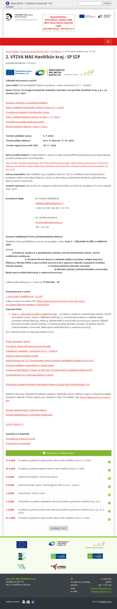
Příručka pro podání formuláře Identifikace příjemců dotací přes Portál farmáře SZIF (48, 384)
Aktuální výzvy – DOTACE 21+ (58, 28)
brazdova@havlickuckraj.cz (49, 222)
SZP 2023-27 (55, 51)
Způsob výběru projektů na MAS (22, 355)
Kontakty (10, 6)
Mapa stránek (17, 3)
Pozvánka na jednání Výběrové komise (25, 121)
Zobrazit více (58, 528)
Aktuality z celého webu (60, 453)
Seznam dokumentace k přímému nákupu (26, 410)
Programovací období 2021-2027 (34, 51)
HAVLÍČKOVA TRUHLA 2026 (58, 19)
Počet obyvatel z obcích (18, 341)
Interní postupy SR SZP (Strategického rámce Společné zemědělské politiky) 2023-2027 (50, 360)
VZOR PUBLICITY (14, 424)
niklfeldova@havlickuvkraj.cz (49, 203)
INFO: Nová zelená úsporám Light (58, 24)
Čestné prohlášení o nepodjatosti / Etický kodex (30, 365)
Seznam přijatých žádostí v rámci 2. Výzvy (27, 126)
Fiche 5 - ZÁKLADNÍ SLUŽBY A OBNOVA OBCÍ (35, 313)
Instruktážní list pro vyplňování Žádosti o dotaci (29, 374)
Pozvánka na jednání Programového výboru (28, 112)
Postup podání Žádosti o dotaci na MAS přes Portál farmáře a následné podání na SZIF (49, 370)
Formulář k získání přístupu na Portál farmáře (28, 346)
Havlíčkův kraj (105, 601)
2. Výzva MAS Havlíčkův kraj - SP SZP (24, 296)
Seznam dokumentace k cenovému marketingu (29, 414)
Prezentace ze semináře (18, 443)
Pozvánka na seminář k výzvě (21, 438)
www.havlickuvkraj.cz (101, 588)
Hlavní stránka (12, 51)
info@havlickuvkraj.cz (101, 591)
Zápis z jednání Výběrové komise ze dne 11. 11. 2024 (33, 116)
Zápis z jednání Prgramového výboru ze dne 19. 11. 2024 (35, 107)
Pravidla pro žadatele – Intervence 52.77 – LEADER (31, 350)
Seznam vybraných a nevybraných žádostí (27, 102)
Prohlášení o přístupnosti (36, 3)
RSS (50, 3)
